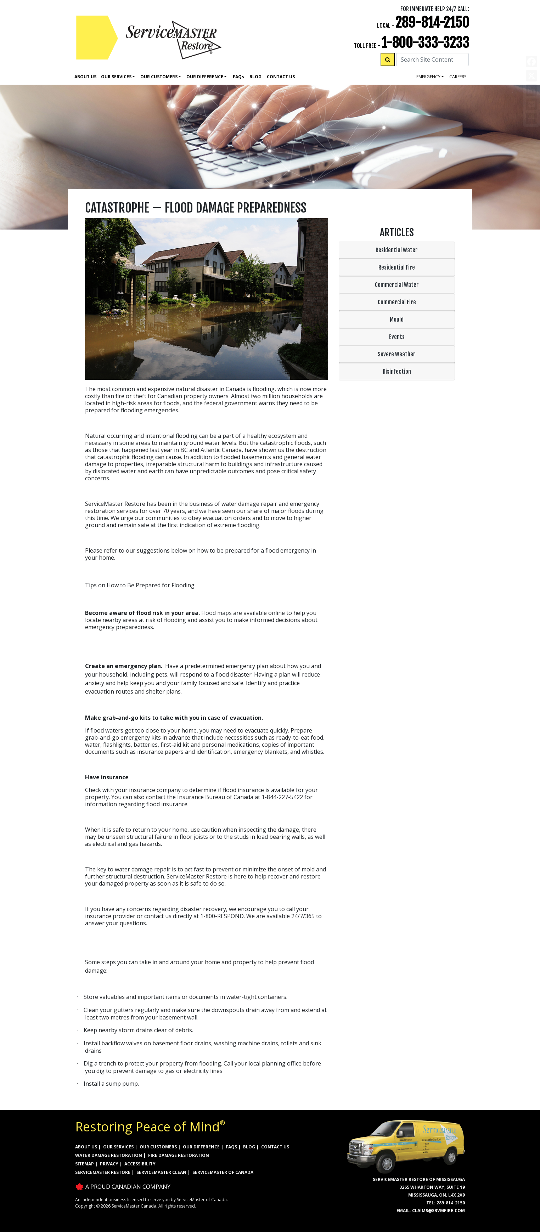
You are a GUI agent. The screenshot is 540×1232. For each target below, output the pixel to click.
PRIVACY (109, 1164)
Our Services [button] (116, 77)
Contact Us (281, 77)
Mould (397, 319)
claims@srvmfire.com (438, 1211)
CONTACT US (275, 1147)
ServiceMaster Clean (161, 1172)
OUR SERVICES (118, 1147)
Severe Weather (397, 354)
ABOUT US (86, 1147)
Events (397, 336)
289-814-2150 (432, 22)
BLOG (249, 1147)
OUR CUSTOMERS (158, 1147)
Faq (238, 77)
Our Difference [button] (204, 77)
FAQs (231, 1147)
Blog (255, 77)
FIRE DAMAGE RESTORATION (178, 1155)
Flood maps (216, 613)
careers (457, 77)
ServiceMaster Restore (102, 1172)
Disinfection (397, 371)
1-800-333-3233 (425, 42)
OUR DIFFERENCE (201, 1147)
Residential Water (397, 250)
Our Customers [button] (159, 77)
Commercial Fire (397, 302)
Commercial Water (397, 284)
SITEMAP (84, 1164)
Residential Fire (396, 267)
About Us (85, 77)
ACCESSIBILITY (140, 1164)
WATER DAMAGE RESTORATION (108, 1155)
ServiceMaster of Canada (222, 1172)
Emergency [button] (428, 77)
